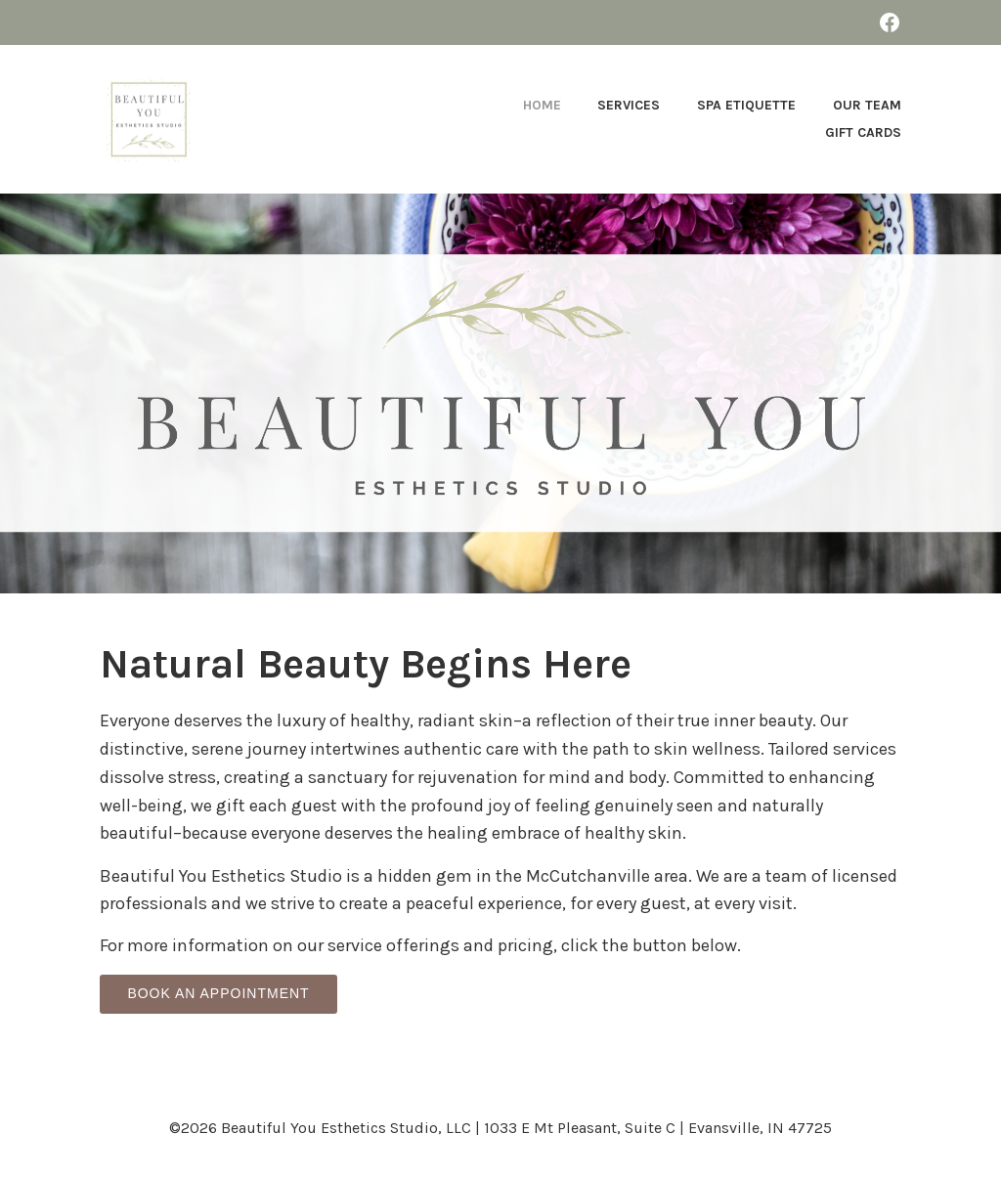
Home (542, 105)
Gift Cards (863, 132)
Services (628, 105)
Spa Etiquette (746, 105)
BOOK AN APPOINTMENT (218, 993)
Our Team (867, 105)
